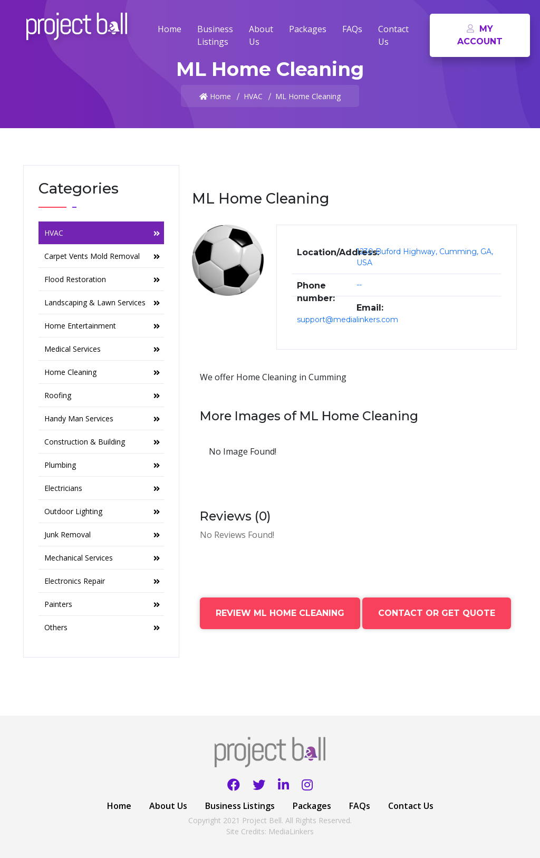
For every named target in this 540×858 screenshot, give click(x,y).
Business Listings (215, 35)
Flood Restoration (102, 279)
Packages (307, 29)
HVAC (253, 96)
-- (359, 285)
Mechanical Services (102, 558)
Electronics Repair (102, 581)
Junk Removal (102, 534)
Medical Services (102, 349)
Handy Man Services (102, 418)
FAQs (352, 29)
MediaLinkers (291, 831)
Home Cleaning (102, 372)
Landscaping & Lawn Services (102, 302)
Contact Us (393, 35)
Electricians (102, 488)
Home (169, 29)
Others (102, 627)
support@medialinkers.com (347, 319)
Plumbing (102, 465)
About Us (261, 35)
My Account (480, 35)
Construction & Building (102, 442)
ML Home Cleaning (308, 96)
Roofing (102, 395)
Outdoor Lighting (102, 511)
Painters (102, 604)
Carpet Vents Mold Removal (102, 256)
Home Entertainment (102, 326)
